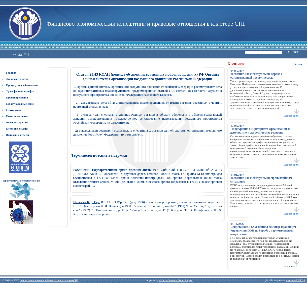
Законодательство (17, 78)
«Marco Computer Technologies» (175, 280)
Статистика (13, 109)
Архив (298, 63)
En (25, 54)
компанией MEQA (295, 280)
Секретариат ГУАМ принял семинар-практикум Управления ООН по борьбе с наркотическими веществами (263, 230)
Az (14, 54)
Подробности (292, 114)
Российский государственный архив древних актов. (112, 170)
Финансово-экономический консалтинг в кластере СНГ (49, 280)
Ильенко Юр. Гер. (86, 202)
